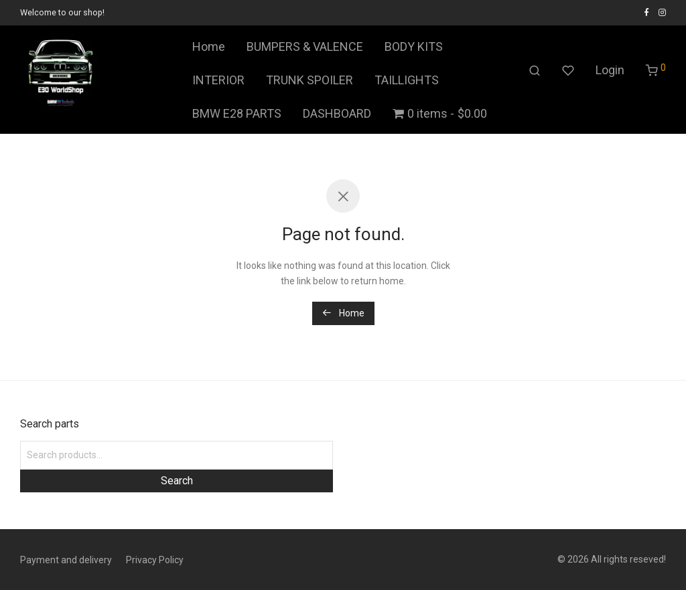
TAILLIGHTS (406, 80)
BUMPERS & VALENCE (305, 46)
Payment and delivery (66, 560)
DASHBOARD (337, 113)
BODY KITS (414, 46)
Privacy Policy (155, 560)
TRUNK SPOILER (309, 80)
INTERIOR (218, 80)
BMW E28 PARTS (236, 113)
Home (208, 46)
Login (610, 70)
